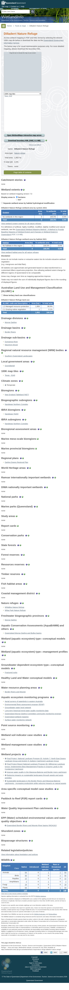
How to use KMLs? (35, 144)
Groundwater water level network (18, 713)
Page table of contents (22, 172)
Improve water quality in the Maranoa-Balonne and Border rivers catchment (36, 778)
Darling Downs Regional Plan (16, 468)
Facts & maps (20, 26)
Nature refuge (19, 153)
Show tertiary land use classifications (18, 299)
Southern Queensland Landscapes (18, 361)
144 (25, 897)
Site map (5, 7)
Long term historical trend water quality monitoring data (26, 716)
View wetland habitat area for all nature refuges (20, 256)
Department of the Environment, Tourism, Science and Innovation (23, 20)
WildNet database (40, 903)
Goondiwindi (10, 371)
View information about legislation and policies (19, 860)
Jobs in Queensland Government (35, 974)
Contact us (15, 7)
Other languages (35, 976)
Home (9, 26)
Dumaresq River (11, 347)
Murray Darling (11, 328)
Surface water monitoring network (18, 725)
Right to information (35, 970)
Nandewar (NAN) (11, 419)
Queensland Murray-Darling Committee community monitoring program (33, 719)
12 (26, 885)
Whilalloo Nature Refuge (14, 613)
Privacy (35, 968)
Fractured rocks (11, 678)
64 (26, 879)
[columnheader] (15, 307)
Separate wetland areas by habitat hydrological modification (28, 203)
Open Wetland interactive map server (24, 135)
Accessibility (36, 972)
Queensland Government (34, 988)
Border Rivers (10, 337)
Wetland (53, 921)
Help (22, 7)
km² (18, 200)
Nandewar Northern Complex (16, 410)
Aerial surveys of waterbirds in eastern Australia (24, 707)
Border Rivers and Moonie (15, 697)
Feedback (35, 978)
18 (65, 891)
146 (64, 897)
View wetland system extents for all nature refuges (21, 225)
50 (26, 882)
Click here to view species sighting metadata (14, 901)
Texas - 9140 (8, 96)
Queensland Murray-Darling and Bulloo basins (23, 639)
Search (33, 11)
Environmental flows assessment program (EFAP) (24, 710)
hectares (20, 197)
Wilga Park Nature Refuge (15, 616)
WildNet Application (40, 921)
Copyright (34, 964)
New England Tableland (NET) (17, 400)
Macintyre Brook (11, 350)
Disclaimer (35, 966)
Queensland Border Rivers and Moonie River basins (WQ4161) (32, 831)
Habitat (6, 245)
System (6, 213)
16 (26, 891)
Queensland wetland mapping (17, 722)
